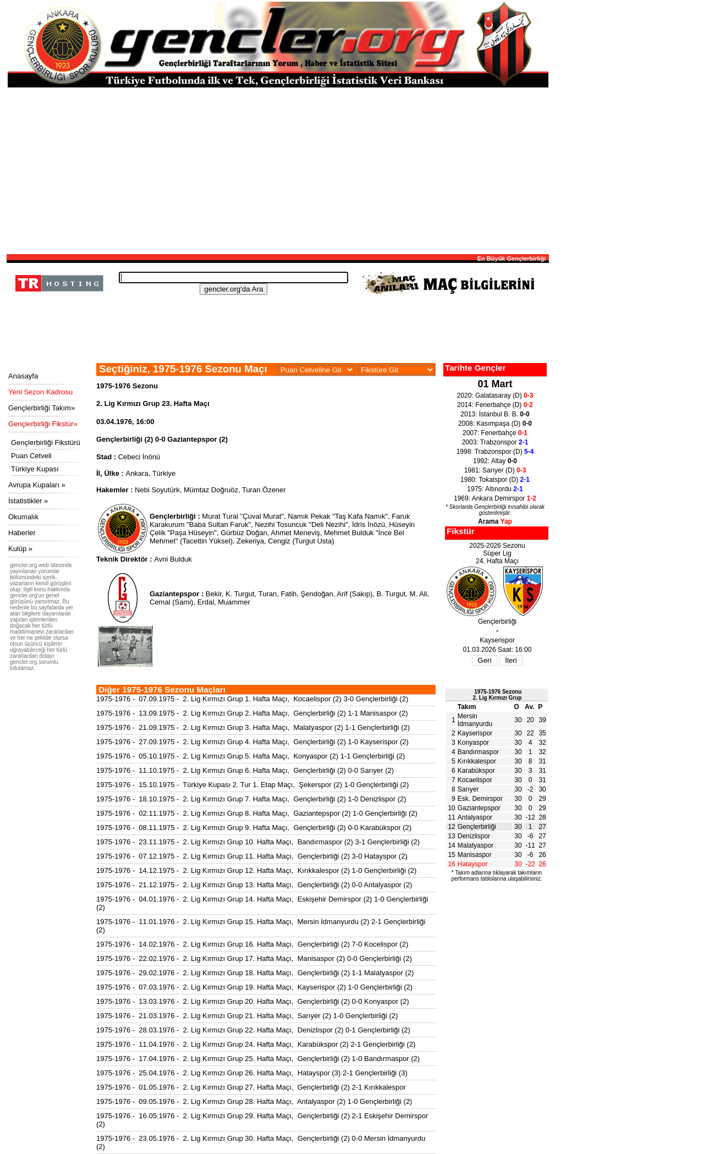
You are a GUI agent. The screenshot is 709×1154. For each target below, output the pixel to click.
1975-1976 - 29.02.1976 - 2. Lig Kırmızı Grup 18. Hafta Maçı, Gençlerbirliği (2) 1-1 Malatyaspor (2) (255, 973)
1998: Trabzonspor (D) (495, 451)
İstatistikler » (28, 501)
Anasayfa (23, 376)
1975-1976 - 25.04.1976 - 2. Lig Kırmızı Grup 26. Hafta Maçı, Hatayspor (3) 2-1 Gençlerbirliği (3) (252, 1073)
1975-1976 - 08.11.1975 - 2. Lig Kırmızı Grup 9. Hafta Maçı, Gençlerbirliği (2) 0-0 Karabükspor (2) (253, 827)
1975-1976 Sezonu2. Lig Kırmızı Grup (497, 695)
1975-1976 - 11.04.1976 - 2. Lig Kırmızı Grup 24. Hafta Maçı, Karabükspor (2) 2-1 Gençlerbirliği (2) (255, 1044)
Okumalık (23, 517)
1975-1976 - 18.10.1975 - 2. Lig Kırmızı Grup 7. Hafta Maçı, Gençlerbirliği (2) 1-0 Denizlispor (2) (251, 799)
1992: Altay (495, 461)
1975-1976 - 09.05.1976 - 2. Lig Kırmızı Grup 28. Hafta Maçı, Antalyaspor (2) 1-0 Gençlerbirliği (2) (254, 1101)
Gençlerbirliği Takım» (41, 408)
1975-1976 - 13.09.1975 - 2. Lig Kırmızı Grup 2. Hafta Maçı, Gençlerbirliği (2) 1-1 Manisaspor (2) (252, 713)
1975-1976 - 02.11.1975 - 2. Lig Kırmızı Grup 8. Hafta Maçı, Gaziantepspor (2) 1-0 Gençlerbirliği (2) (256, 813)
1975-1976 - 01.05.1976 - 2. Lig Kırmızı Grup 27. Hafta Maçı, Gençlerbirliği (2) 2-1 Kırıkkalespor (251, 1087)
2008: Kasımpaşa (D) (495, 423)
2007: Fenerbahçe (495, 433)
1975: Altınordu (495, 489)
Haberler (22, 533)
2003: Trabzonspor (495, 442)
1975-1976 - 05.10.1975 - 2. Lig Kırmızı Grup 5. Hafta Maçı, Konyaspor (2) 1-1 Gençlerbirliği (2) (250, 756)
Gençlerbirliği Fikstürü (45, 442)
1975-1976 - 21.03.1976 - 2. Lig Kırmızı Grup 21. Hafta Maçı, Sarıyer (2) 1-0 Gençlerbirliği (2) (247, 1016)
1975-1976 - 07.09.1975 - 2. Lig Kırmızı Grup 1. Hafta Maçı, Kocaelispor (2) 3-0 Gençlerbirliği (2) (252, 699)
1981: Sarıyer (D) (495, 470)
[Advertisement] (277, 170)
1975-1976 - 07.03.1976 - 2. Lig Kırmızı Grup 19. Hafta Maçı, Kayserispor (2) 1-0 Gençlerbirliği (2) (254, 987)
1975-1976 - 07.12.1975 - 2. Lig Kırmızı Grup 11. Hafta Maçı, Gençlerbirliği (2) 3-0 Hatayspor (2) (252, 856)
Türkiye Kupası (35, 469)
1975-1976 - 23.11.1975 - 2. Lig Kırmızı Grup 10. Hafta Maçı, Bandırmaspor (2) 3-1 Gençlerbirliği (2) (258, 842)
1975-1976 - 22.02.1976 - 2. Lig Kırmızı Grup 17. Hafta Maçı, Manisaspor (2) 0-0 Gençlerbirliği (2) (254, 958)
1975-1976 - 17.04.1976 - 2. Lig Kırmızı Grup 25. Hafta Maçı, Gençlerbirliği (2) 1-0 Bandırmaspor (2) (258, 1058)
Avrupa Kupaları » (36, 485)
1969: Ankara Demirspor (495, 498)
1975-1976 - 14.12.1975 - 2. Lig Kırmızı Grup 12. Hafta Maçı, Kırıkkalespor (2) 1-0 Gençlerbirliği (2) (256, 870)
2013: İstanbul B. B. (494, 414)
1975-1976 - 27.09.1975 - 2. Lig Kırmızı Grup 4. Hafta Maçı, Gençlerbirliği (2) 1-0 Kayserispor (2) (252, 742)
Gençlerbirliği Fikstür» (43, 424)
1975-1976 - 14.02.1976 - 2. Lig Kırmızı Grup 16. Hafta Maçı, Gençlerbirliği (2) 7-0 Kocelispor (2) (252, 944)
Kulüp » (20, 549)
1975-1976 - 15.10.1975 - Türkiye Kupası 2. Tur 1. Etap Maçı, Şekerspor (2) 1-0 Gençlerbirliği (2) (252, 785)
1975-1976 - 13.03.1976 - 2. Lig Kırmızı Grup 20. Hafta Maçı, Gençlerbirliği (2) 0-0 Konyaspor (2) (252, 1001)
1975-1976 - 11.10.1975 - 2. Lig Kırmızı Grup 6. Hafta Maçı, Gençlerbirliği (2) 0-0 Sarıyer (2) (245, 770)
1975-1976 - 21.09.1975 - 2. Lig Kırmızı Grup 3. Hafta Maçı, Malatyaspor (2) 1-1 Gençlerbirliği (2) (253, 727)
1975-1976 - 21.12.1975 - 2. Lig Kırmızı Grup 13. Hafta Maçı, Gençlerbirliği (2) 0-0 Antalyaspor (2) (254, 885)
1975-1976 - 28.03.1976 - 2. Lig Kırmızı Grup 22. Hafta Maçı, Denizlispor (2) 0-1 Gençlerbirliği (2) (253, 1030)
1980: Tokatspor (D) (495, 479)
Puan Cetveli (31, 456)
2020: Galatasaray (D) (495, 395)
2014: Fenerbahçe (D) (495, 405)
